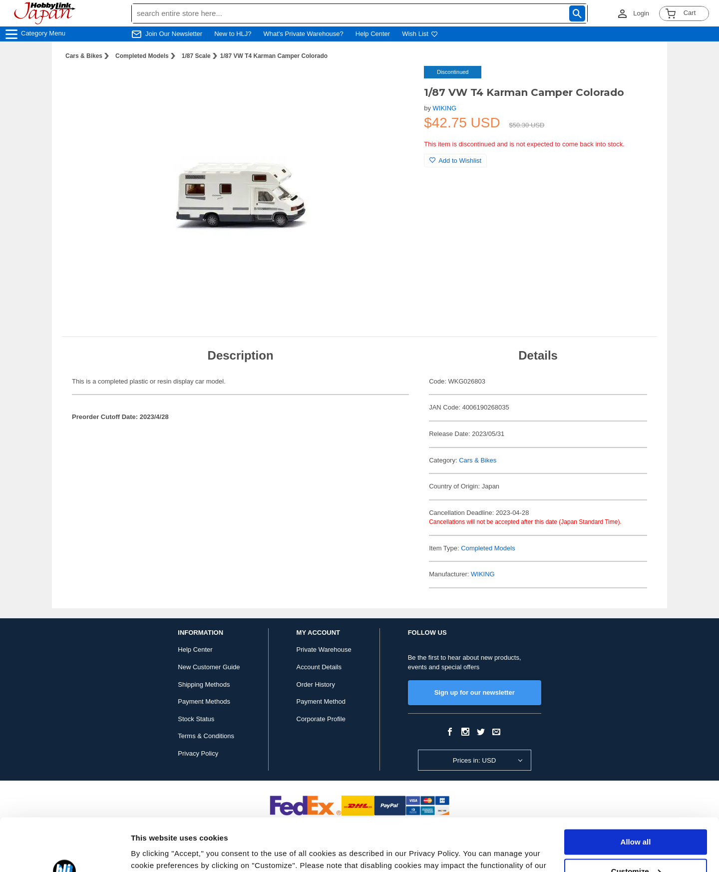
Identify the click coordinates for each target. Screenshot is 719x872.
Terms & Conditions (206, 736)
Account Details (319, 667)
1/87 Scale (196, 55)
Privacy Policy (198, 753)
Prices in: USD (474, 760)
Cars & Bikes (83, 55)
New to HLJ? (232, 33)
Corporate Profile (321, 719)
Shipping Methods (204, 684)
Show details (154, 852)
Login (641, 13)
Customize (636, 818)
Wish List (420, 33)
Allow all (636, 789)
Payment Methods (204, 701)
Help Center (373, 33)
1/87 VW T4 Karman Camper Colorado (274, 55)
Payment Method (321, 701)
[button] (396, 84)
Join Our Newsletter (173, 33)
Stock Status (196, 719)
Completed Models (142, 55)
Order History (316, 684)
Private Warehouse (324, 649)
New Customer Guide (209, 667)
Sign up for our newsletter (474, 692)
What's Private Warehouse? (304, 33)
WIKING (445, 108)
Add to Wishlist (455, 160)
